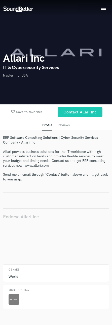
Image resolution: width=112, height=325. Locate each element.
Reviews (64, 125)
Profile (47, 125)
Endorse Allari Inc (21, 217)
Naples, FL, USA (15, 75)
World (13, 277)
